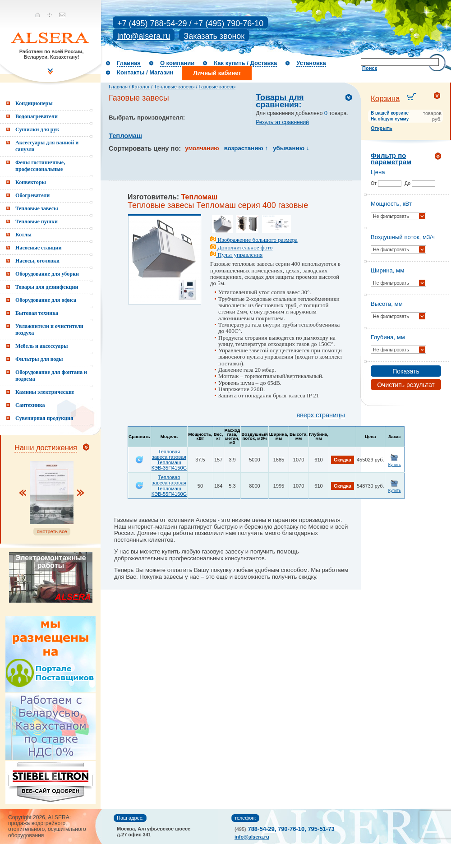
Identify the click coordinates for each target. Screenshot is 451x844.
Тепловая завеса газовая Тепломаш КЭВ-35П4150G (169, 459)
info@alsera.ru (143, 36)
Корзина (385, 98)
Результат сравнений (282, 122)
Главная (129, 63)
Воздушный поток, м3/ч (403, 237)
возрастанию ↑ (246, 148)
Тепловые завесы (174, 86)
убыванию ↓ (291, 148)
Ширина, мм (387, 270)
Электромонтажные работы (50, 561)
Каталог (141, 86)
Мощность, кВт (391, 203)
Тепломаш (125, 135)
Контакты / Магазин (145, 72)
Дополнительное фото (241, 247)
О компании (177, 63)
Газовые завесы (217, 86)
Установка (311, 63)
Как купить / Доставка (245, 63)
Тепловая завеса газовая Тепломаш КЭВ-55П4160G (169, 485)
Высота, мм (387, 303)
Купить (394, 464)
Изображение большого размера (254, 239)
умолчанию (202, 148)
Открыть (381, 128)
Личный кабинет (217, 72)
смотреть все (52, 531)
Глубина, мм (388, 337)
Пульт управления (236, 254)
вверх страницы (321, 415)
